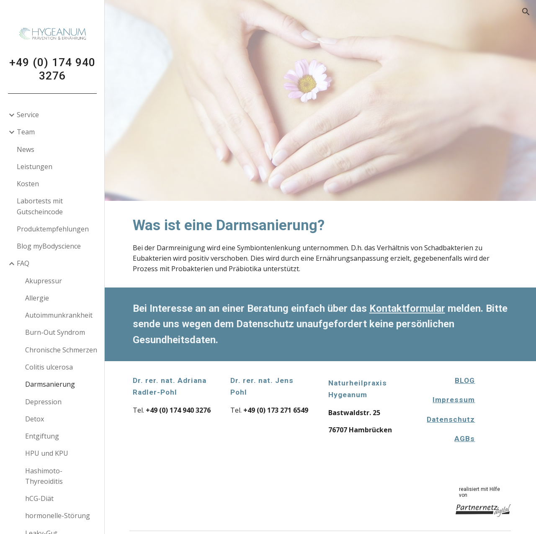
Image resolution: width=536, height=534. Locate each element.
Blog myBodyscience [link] (49, 246)
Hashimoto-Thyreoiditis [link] (44, 476)
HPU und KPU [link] (46, 453)
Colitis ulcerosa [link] (49, 367)
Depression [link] (43, 401)
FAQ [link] (23, 263)
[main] (320, 244)
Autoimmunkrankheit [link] (59, 315)
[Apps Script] (499, 415)
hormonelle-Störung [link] (57, 515)
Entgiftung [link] (42, 436)
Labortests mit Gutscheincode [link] (40, 206)
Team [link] (26, 131)
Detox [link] (34, 419)
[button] (526, 12)
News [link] (25, 149)
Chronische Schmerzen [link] (61, 349)
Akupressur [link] (43, 280)
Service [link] (28, 114)
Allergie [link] (37, 298)
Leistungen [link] (34, 166)
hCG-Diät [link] (39, 498)
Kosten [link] (28, 183)
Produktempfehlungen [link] (53, 229)
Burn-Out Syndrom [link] (55, 332)
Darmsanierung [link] (50, 384)
